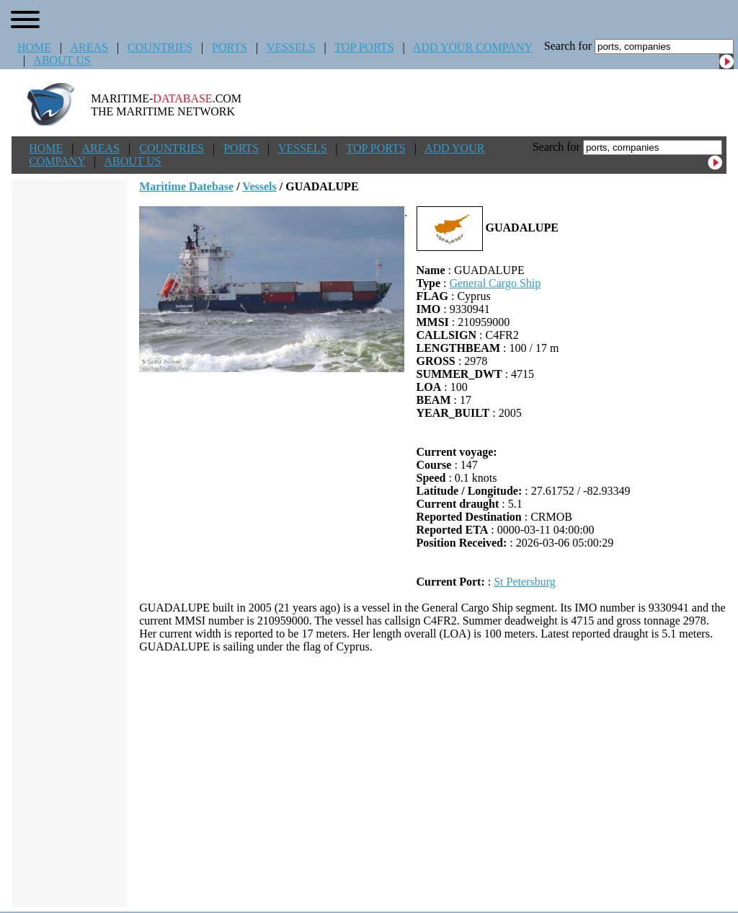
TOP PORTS (364, 47)
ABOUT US (61, 60)
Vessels (259, 186)
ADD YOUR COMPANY (472, 47)
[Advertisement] (432, 780)
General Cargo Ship (495, 283)
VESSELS (291, 47)
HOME (34, 47)
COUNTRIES (160, 47)
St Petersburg (524, 581)
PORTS (229, 47)
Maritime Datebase (186, 186)
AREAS (88, 47)
